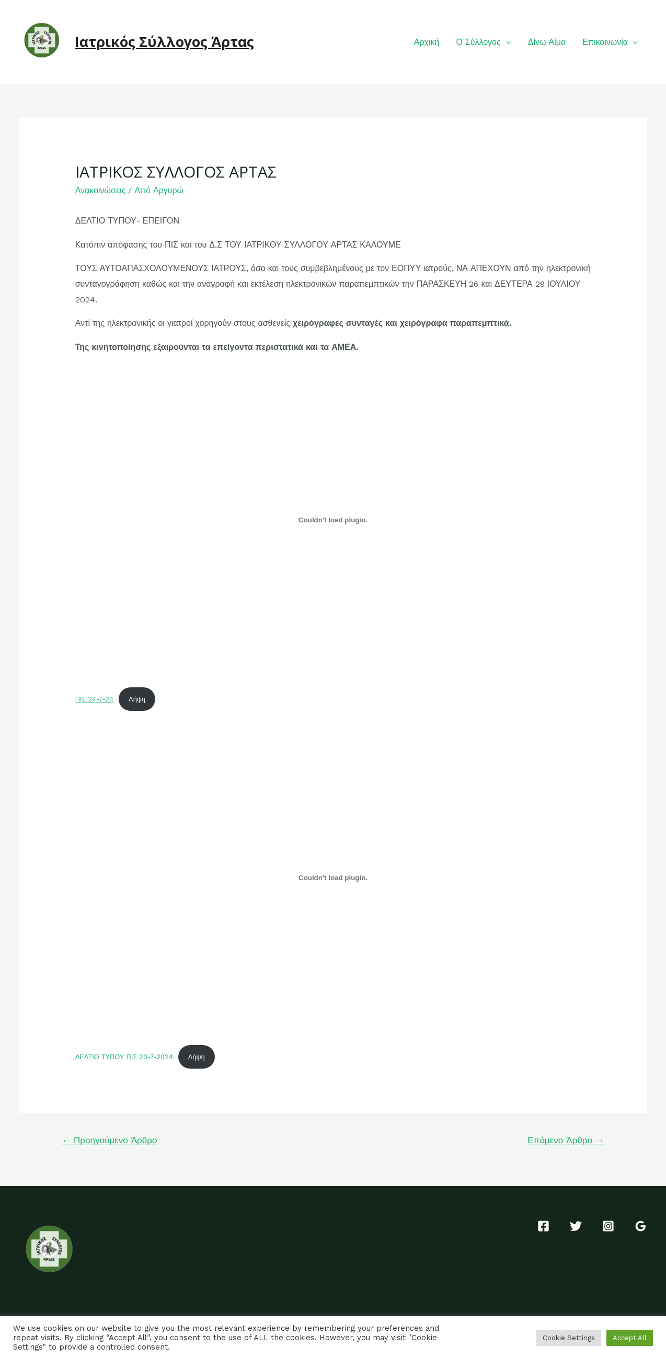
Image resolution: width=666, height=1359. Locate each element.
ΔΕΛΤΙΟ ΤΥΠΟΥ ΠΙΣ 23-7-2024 (124, 1057)
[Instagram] (608, 1226)
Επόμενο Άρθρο (565, 1140)
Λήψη (137, 699)
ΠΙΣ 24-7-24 (94, 699)
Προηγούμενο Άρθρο (109, 1140)
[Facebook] (543, 1226)
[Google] (641, 1226)
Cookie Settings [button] (569, 1338)
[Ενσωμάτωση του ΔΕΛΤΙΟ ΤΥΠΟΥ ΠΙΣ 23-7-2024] (333, 877)
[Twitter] (576, 1226)
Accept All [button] (630, 1338)
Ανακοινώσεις (100, 190)
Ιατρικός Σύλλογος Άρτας (164, 41)
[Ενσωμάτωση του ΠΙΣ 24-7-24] (333, 520)
